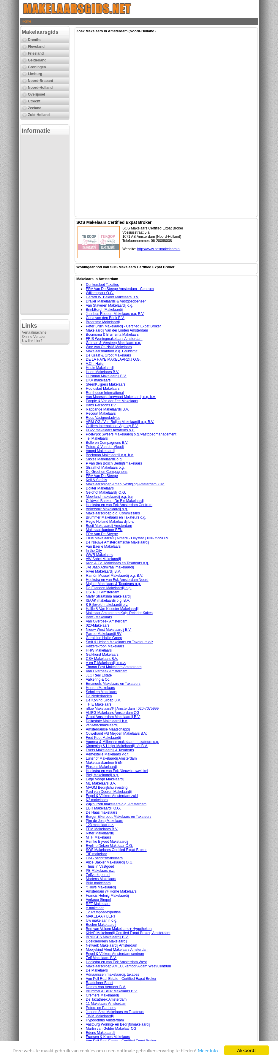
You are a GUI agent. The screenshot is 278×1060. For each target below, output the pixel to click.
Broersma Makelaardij (103, 322)
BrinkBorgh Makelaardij (104, 310)
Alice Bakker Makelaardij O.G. (109, 862)
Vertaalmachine (34, 332)
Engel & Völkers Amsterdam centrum (115, 954)
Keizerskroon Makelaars (105, 646)
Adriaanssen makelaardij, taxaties (112, 974)
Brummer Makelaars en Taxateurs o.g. (116, 517)
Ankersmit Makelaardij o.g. (107, 509)
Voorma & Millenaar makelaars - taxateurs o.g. (122, 742)
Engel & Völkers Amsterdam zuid (112, 796)
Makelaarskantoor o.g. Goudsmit (111, 351)
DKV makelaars (98, 380)
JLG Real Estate (99, 675)
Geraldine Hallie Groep (104, 638)
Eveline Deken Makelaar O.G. (109, 846)
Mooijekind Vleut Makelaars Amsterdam (117, 949)
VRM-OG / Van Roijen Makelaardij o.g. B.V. (120, 422)
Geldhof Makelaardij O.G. (106, 492)
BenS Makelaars (99, 617)
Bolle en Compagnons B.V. (107, 443)
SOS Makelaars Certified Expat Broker (116, 850)
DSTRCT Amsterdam (102, 592)
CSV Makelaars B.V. (102, 659)
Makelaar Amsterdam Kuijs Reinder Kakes (119, 613)
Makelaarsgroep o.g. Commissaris (113, 513)
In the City (94, 551)
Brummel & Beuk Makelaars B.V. (112, 991)
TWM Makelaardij (99, 1016)
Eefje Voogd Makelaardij (105, 779)
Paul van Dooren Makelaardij (109, 792)
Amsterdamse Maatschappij (108, 729)
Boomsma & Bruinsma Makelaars (112, 334)
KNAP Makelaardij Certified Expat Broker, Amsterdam (128, 933)
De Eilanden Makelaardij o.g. (108, 588)
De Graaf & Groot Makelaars (108, 355)
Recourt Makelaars (101, 413)
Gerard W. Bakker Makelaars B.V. (112, 297)
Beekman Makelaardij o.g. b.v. (110, 455)
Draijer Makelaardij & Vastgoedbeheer (116, 301)
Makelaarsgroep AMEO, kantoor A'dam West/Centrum (128, 966)
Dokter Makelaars (100, 488)
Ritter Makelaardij (99, 833)
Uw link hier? (32, 341)
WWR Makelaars (99, 555)
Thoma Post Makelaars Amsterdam (113, 667)
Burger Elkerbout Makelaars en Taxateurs (118, 817)
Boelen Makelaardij (101, 925)
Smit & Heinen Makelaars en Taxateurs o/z (119, 642)
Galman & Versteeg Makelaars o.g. (113, 343)
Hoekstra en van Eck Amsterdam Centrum (119, 505)
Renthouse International (105, 393)
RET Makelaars (98, 904)
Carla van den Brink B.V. (105, 318)
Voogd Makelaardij (100, 451)
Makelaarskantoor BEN (104, 530)
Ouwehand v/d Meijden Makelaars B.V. (116, 733)
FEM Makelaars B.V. (102, 829)
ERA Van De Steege (102, 476)
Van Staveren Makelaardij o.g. (109, 305)
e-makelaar (95, 908)
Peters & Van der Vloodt (105, 447)
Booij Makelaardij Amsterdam (109, 526)
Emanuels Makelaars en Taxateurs (113, 684)
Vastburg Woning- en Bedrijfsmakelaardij (118, 1024)
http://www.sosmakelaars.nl (158, 249)
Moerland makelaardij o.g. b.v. (109, 497)
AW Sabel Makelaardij (103, 559)
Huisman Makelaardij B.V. (106, 376)
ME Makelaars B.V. (101, 783)
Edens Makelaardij (100, 1033)
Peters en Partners (101, 1008)
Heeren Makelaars (100, 688)
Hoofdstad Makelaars (102, 388)
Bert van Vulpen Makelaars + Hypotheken (118, 929)
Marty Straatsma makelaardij (108, 596)
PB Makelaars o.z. (100, 871)
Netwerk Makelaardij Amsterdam (111, 945)
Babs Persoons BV (101, 405)
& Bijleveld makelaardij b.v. (107, 605)
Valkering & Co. (98, 679)
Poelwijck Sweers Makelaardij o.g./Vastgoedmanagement (131, 434)
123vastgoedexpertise (103, 912)
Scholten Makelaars (101, 692)
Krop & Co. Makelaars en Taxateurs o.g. (117, 563)
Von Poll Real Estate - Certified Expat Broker (121, 979)
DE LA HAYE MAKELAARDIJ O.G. (113, 359)
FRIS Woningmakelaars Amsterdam (114, 339)
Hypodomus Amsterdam (105, 1020)
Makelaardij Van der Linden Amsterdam (117, 330)
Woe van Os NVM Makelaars (109, 347)
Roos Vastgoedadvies (103, 418)
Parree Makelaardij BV (103, 634)
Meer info (208, 1051)
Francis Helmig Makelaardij (107, 895)
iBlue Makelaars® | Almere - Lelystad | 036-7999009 (127, 538)
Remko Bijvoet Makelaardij (107, 841)
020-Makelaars (97, 625)
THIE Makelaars (98, 704)
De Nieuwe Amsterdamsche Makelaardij (117, 542)
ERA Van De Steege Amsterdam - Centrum (120, 289)
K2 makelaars (97, 800)
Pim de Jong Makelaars (104, 821)
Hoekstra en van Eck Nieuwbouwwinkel (117, 771)
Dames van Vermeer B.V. (106, 987)
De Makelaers (97, 970)
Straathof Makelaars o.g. (105, 467)
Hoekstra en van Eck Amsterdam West (116, 962)
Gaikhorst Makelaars (102, 654)
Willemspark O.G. (100, 293)
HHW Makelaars (99, 650)
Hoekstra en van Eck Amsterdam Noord (117, 580)
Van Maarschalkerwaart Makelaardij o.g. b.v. (121, 397)
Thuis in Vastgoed (100, 866)
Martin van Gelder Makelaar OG (111, 1028)
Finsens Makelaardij (102, 767)
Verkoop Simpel (98, 900)
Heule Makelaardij (100, 368)
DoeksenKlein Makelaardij (106, 941)
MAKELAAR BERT (101, 916)
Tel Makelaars (97, 438)
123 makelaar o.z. (100, 825)
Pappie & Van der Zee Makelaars (112, 401)
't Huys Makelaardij (101, 887)
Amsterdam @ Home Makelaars (111, 891)
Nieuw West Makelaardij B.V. (108, 630)
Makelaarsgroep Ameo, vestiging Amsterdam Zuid (125, 484)
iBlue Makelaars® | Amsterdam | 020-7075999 (122, 708)
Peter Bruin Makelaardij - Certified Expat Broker (123, 326)
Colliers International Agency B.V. (112, 426)
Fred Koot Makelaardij (103, 738)
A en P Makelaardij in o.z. (106, 663)
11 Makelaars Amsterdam (106, 1004)
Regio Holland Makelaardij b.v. (110, 521)
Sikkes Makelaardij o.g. (104, 459)
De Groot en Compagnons (106, 472)
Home (26, 21)
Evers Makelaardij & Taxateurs (110, 750)
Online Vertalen (34, 337)
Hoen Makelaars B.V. (102, 372)
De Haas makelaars (101, 812)
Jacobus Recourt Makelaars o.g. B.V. (115, 314)
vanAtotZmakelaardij (102, 725)
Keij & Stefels (96, 480)
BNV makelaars (98, 883)
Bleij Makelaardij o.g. (102, 775)
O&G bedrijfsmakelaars (104, 858)
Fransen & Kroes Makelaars (108, 1037)
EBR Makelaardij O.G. (103, 808)
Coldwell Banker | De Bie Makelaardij (115, 501)
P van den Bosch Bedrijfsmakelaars (114, 463)
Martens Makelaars (101, 879)
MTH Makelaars (98, 837)
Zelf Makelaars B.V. (101, 958)
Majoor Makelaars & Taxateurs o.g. (113, 584)
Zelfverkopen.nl (98, 875)
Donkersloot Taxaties (102, 285)
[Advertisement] (45, 224)
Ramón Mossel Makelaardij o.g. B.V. (114, 575)
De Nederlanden (99, 696)
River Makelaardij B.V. (103, 571)
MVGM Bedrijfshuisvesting (107, 787)
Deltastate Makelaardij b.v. (107, 721)
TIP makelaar (96, 854)
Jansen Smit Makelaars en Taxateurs (115, 1012)
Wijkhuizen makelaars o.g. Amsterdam (116, 804)
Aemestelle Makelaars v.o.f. (107, 754)
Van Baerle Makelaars (103, 546)
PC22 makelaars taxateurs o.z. (110, 430)
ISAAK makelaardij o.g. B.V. (108, 600)
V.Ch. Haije (95, 364)
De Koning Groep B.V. (103, 700)
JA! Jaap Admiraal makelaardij (110, 567)
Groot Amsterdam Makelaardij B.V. (113, 717)
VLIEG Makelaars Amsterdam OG (112, 713)
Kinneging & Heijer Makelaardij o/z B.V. (117, 746)
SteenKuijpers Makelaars (105, 384)
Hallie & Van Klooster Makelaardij (112, 609)
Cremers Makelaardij (102, 995)
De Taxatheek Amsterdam (106, 999)
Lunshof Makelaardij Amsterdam (111, 758)
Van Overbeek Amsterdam (106, 621)
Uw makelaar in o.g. (101, 920)
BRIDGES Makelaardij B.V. (107, 937)
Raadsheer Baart (99, 983)
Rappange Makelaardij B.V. (107, 409)
